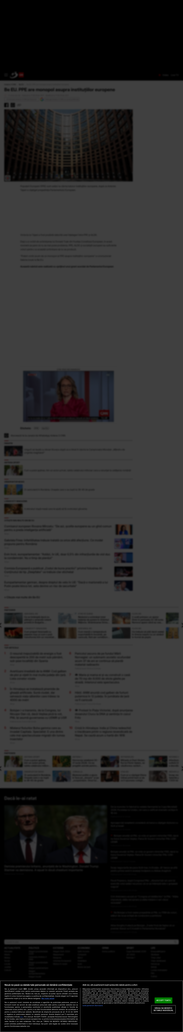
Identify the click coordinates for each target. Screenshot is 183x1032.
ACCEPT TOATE (163, 1000)
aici (21, 1017)
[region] (91, 1006)
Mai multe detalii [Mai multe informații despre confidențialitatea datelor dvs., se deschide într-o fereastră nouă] (47, 998)
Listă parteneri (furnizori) (93, 1006)
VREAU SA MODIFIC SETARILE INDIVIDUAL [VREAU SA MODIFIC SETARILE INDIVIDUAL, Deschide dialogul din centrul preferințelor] (163, 1009)
